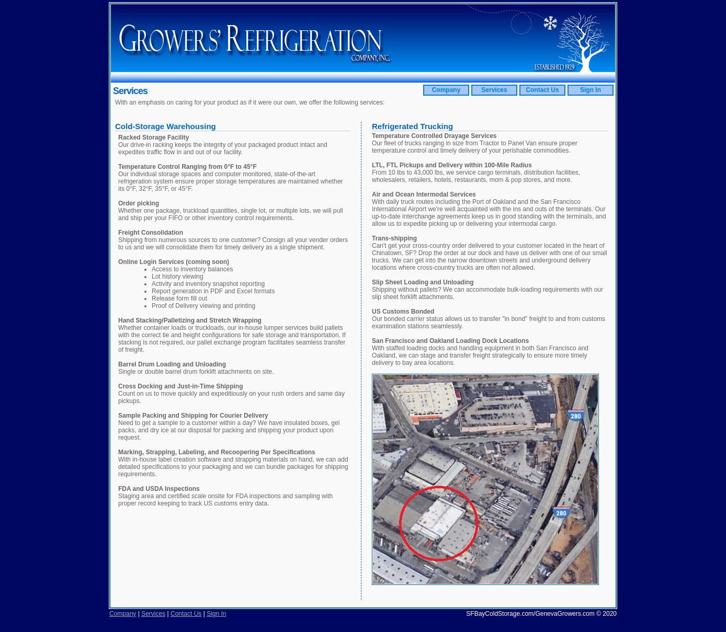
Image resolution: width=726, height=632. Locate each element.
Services (494, 90)
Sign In (590, 90)
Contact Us (542, 90)
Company (446, 90)
